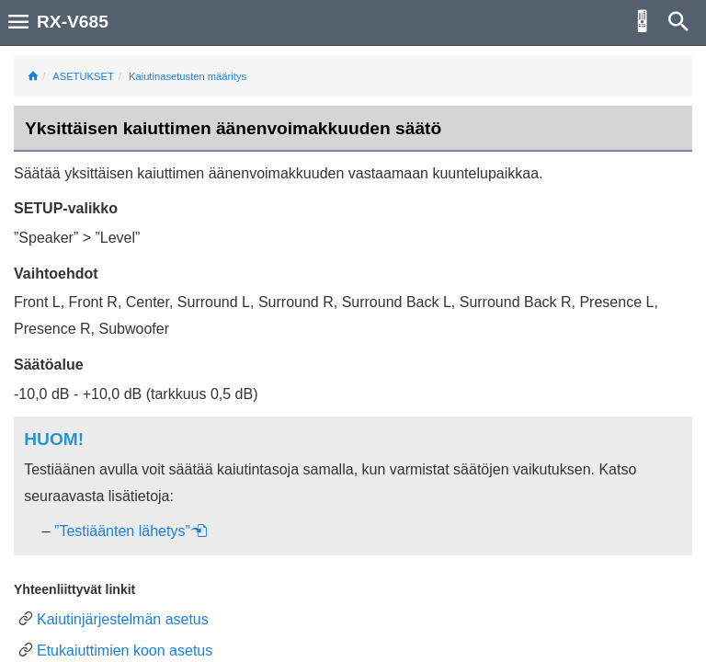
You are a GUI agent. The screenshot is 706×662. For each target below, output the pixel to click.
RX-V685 (72, 21)
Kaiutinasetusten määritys (187, 76)
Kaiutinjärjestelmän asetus (123, 619)
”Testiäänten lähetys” (131, 531)
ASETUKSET (83, 76)
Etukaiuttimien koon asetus (124, 650)
